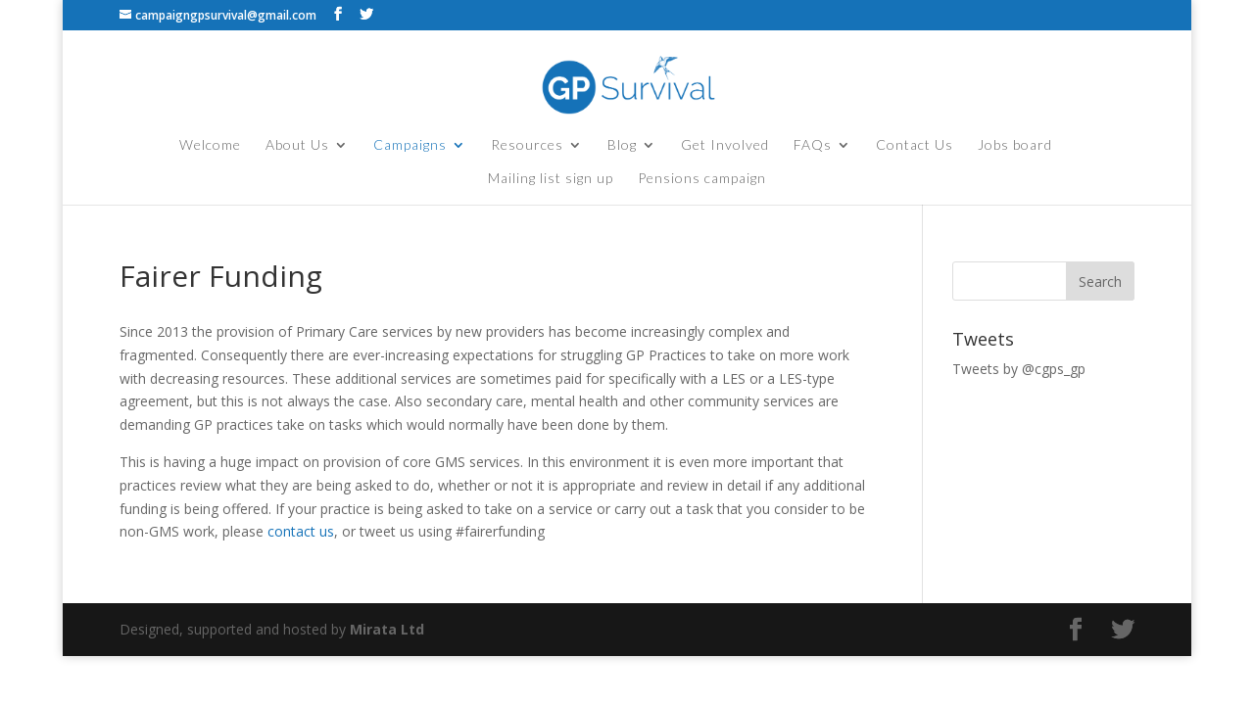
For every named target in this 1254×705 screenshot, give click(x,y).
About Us (297, 145)
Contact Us (914, 145)
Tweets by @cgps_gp (1018, 368)
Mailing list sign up (550, 178)
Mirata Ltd (387, 629)
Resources (527, 145)
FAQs (813, 145)
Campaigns (410, 145)
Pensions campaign (702, 178)
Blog (622, 145)
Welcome (210, 145)
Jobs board (1015, 145)
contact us (300, 531)
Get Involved (725, 145)
